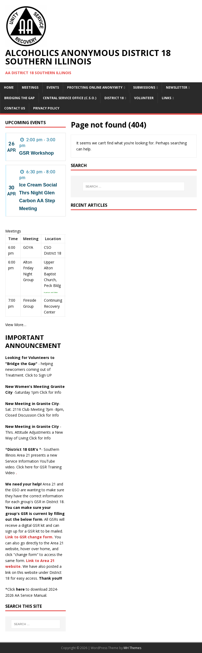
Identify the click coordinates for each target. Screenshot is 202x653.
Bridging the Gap (19, 98)
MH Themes (132, 648)
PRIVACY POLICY (46, 108)
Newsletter (176, 87)
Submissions (144, 87)
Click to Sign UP (38, 375)
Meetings (30, 87)
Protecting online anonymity (95, 87)
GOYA (28, 247)
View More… (15, 324)
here (20, 589)
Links (166, 98)
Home (9, 87)
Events (53, 87)
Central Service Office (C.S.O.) (69, 98)
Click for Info (50, 392)
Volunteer (144, 98)
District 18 (114, 98)
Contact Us (14, 108)
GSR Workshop (36, 153)
